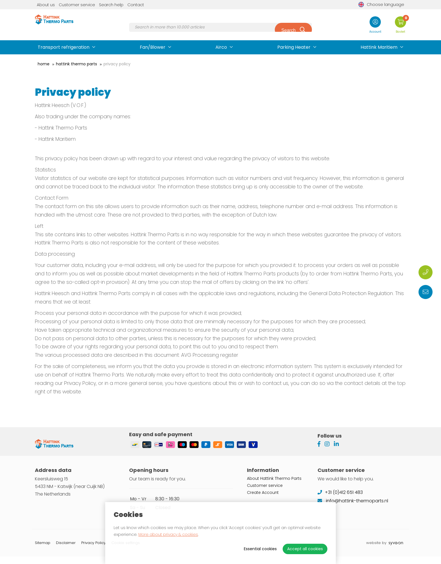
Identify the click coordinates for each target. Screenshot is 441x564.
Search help (111, 5)
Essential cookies (260, 549)
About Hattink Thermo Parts (274, 486)
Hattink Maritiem (379, 47)
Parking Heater (293, 47)
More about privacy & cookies (168, 534)
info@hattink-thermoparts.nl (353, 508)
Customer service (77, 5)
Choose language (381, 4)
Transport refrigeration (63, 47)
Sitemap (42, 550)
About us (46, 5)
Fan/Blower (152, 47)
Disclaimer (66, 550)
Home (44, 64)
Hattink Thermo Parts (76, 64)
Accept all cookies (305, 549)
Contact (135, 5)
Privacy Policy (117, 64)
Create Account (263, 500)
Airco (221, 47)
